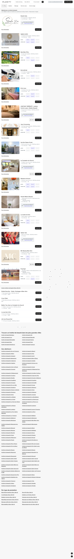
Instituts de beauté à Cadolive (8, 363)
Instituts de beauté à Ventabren (8, 485)
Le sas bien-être (6, 312)
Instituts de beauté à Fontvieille (29, 382)
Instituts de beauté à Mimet (28, 428)
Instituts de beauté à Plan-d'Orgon (9, 443)
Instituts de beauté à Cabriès (28, 360)
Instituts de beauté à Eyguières (29, 380)
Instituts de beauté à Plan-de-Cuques (30, 443)
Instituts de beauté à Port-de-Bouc (9, 446)
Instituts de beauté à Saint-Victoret (30, 468)
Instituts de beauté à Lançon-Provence (31, 409)
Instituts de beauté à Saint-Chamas (9, 461)
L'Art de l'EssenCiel (6, 319)
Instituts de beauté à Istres (7, 394)
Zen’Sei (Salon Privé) (26, 142)
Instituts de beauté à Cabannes (8, 360)
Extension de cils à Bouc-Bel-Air (29, 497)
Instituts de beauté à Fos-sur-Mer (9, 385)
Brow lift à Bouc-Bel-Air (27, 492)
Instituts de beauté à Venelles (29, 483)
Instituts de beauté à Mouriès (8, 432)
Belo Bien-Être (25, 52)
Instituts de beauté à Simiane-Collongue (31, 477)
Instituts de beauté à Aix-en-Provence (10, 351)
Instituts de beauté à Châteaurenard (9, 373)
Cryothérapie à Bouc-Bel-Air (7, 494)
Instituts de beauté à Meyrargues (29, 424)
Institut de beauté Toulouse (28, 344)
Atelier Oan (24, 232)
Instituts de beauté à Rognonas (8, 452)
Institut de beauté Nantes (28, 339)
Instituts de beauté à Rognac (8, 450)
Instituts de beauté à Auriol (28, 356)
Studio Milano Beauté (27, 196)
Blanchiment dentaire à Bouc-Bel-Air (9, 492)
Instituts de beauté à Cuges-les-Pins (30, 375)
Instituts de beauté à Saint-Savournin (9, 468)
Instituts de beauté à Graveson (8, 392)
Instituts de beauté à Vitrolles (29, 485)
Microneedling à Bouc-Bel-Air (8, 504)
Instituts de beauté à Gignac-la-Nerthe (10, 389)
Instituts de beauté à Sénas (28, 474)
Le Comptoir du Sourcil (27, 160)
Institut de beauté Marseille (28, 337)
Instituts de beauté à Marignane (29, 418)
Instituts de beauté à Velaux (7, 483)
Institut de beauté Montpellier (8, 339)
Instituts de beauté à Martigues (8, 420)
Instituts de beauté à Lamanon (29, 405)
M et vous (23, 88)
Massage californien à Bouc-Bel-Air (9, 502)
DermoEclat (24, 70)
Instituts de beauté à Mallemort (8, 418)
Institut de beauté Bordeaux (7, 335)
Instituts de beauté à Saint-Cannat (30, 458)
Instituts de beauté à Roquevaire (8, 456)
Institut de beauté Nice (6, 342)
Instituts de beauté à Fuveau (28, 385)
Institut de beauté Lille (27, 335)
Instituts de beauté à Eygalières (8, 380)
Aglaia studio (24, 34)
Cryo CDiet (4, 298)
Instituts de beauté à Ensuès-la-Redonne (31, 378)
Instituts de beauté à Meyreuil (8, 428)
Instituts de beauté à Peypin (7, 440)
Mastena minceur (25, 178)
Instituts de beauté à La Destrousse (30, 399)
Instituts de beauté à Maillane (29, 415)
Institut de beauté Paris (27, 342)
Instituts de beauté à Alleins (7, 353)
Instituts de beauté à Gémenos (29, 387)
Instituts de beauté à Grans (28, 389)
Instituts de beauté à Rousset (29, 456)
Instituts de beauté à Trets (28, 481)
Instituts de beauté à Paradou (29, 435)
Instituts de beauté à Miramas (8, 430)
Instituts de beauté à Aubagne (8, 356)
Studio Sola (24, 16)
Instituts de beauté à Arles (28, 353)
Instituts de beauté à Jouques (29, 394)
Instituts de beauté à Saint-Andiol (9, 458)
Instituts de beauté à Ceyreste (8, 369)
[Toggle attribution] (72, 558)
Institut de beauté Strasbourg (8, 344)
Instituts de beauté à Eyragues (8, 382)
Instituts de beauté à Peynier (28, 437)
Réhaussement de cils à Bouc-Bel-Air (30, 504)
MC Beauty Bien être (26, 251)
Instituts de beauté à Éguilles (8, 378)
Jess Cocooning (25, 124)
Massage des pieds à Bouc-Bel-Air (30, 502)
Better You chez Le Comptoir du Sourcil (12, 305)
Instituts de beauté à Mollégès (29, 430)
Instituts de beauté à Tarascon (8, 481)
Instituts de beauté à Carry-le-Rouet (9, 367)
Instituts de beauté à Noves (28, 432)
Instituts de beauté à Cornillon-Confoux (31, 373)
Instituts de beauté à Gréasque (29, 392)
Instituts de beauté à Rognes (28, 450)
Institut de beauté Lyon (6, 337)
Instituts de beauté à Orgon (7, 435)
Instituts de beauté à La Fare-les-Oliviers (10, 401)
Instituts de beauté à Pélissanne (8, 437)
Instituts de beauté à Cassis (28, 367)
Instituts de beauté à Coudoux (8, 375)
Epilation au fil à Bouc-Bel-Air (28, 494)
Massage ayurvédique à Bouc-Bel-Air (30, 499)
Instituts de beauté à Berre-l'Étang (30, 358)
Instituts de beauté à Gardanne (8, 387)
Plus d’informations (5, 29)
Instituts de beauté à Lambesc (8, 409)
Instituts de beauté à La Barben (8, 397)
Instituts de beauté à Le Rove (28, 411)
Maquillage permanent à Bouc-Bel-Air (9, 499)
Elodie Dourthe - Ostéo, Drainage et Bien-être (14, 291)
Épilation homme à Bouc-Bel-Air (8, 497)
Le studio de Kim (25, 214)
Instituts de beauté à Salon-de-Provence (31, 471)
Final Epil (23, 269)
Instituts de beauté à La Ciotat (8, 399)
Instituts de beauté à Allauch (28, 351)
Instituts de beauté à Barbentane (8, 358)
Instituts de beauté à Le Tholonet (9, 415)
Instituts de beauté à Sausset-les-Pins (10, 474)
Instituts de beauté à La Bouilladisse (30, 397)
